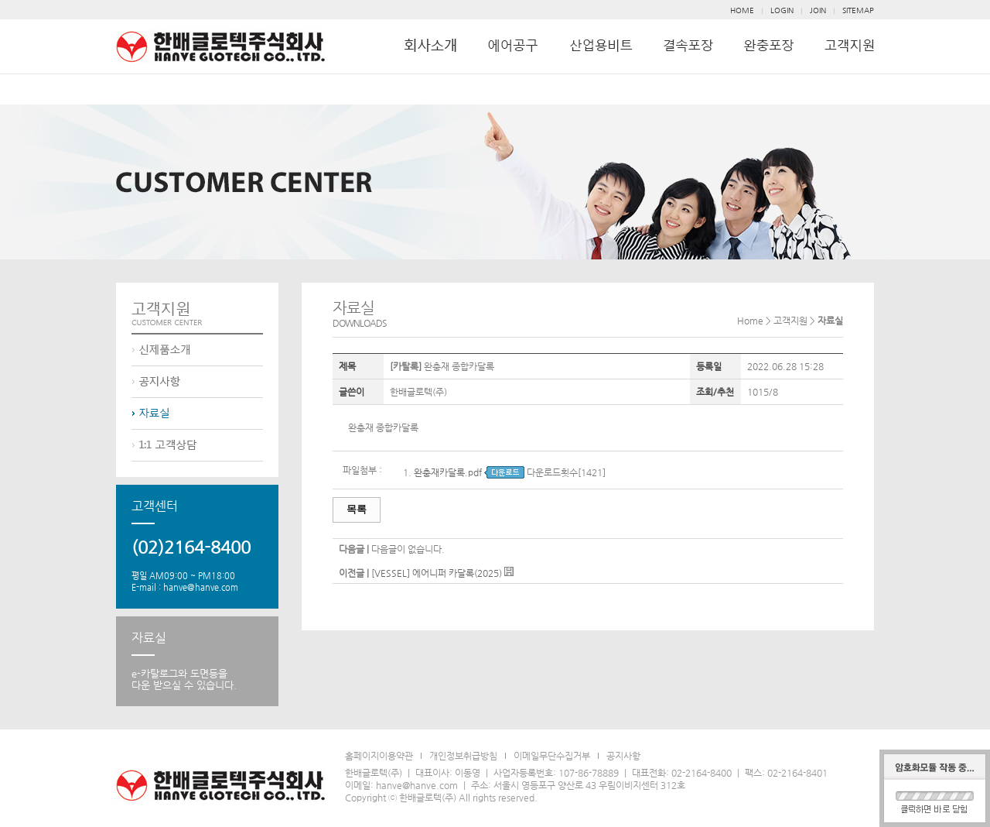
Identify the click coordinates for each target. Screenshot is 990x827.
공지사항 (623, 755)
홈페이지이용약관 (379, 755)
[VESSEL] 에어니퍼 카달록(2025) (436, 573)
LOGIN (782, 10)
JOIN (818, 10)
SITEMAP (858, 10)
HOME (742, 10)
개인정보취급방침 (463, 755)
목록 (356, 509)
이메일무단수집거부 (552, 755)
